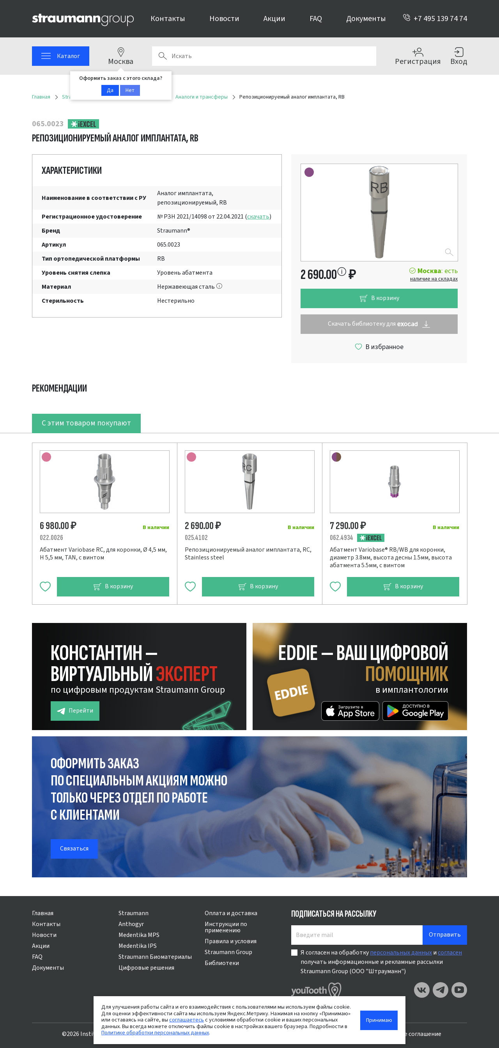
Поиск (162, 56)
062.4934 (341, 537)
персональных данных (401, 952)
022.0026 (51, 537)
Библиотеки (222, 963)
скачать (258, 216)
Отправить (445, 934)
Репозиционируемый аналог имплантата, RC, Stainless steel (248, 553)
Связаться (74, 848)
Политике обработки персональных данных (155, 1033)
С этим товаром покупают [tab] (86, 423)
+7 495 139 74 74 (435, 18)
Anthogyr (131, 924)
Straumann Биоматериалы (155, 957)
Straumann (134, 913)
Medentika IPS (138, 946)
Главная (42, 913)
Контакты (167, 18)
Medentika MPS (139, 935)
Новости (224, 18)
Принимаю (379, 1020)
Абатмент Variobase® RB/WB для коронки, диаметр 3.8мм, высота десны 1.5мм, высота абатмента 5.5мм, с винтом (391, 557)
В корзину (379, 298)
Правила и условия (231, 941)
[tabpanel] (249, 518)
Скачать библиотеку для (379, 323)
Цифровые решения (146, 967)
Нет (130, 90)
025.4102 (196, 537)
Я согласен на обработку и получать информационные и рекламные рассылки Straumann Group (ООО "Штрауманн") (381, 962)
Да (110, 90)
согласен (450, 952)
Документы (366, 18)
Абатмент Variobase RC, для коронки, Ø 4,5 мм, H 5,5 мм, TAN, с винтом (103, 553)
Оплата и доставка (231, 913)
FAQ (316, 18)
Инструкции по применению (226, 927)
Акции (274, 18)
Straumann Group (228, 952)
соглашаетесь (186, 1020)
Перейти (75, 710)
